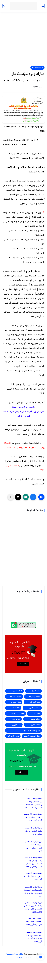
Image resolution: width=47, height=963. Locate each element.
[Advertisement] (23, 40)
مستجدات (36, 713)
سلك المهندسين (34, 707)
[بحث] (4, 6)
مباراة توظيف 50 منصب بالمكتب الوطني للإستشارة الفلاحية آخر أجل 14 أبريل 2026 (33, 892)
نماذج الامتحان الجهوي (32, 730)
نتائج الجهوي (16, 724)
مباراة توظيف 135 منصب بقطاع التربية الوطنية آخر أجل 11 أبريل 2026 (33, 817)
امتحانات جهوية (15, 696)
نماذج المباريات (13, 736)
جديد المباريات (37, 67)
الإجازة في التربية (34, 696)
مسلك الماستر (35, 719)
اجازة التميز (36, 690)
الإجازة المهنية (17, 690)
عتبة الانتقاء (15, 707)
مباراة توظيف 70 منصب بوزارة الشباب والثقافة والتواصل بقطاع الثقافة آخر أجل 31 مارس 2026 (33, 803)
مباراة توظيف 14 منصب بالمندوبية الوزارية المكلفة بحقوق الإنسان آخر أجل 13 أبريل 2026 (33, 862)
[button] (33, 497)
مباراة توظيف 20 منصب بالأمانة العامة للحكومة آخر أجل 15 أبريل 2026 (33, 921)
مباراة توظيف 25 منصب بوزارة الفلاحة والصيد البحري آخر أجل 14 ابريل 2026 (33, 846)
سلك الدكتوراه (16, 702)
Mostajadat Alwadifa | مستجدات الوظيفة (18, 955)
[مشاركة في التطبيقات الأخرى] (11, 497)
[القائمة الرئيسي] (42, 6)
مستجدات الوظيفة (17, 713)
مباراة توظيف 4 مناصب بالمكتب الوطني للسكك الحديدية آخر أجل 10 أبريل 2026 (33, 937)
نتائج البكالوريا (35, 724)
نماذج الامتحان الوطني (32, 736)
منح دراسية (16, 719)
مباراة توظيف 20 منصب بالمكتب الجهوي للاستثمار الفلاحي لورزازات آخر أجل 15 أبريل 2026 (33, 907)
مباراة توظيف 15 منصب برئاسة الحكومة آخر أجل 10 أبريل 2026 (33, 831)
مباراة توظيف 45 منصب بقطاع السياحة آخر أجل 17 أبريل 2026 (33, 876)
